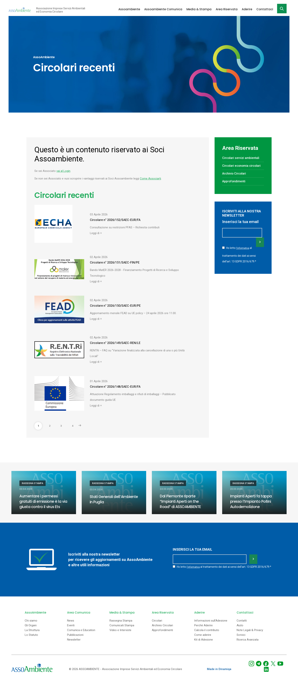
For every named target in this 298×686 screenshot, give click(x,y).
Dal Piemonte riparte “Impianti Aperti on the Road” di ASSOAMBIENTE (181, 501)
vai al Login (63, 171)
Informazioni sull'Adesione (210, 625)
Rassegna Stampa (32, 483)
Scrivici (241, 639)
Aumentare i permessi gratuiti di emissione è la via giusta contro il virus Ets (41, 504)
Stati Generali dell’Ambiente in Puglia (110, 499)
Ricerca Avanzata (247, 644)
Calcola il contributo (206, 634)
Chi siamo (31, 625)
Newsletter (74, 644)
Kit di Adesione (203, 644)
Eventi (70, 630)
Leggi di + (96, 233)
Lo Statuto (31, 639)
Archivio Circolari (235, 179)
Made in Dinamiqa (219, 673)
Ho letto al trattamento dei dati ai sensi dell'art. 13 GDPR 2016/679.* (239, 260)
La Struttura (32, 634)
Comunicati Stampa (121, 630)
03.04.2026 (25, 489)
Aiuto (240, 630)
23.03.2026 (236, 489)
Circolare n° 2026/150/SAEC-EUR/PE (115, 305)
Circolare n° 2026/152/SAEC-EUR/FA (115, 220)
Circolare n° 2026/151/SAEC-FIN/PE (114, 262)
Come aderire (202, 639)
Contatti (242, 625)
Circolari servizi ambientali (242, 158)
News (70, 625)
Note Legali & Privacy (250, 634)
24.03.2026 (166, 489)
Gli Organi (30, 630)
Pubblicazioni (75, 639)
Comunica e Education (81, 634)
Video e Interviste (120, 634)
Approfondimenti (235, 187)
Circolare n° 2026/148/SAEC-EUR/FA (115, 386)
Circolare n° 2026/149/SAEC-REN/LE (115, 343)
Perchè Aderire (203, 630)
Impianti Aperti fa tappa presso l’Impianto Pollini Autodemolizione (251, 501)
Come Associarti (150, 178)
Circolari (157, 625)
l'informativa (242, 253)
